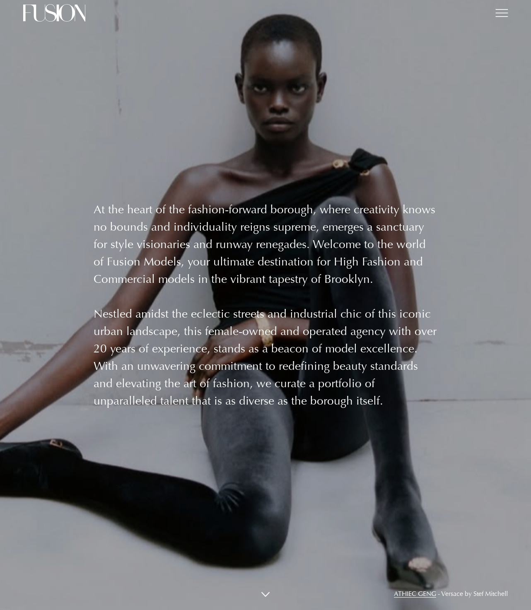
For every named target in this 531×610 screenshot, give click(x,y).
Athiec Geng (415, 594)
